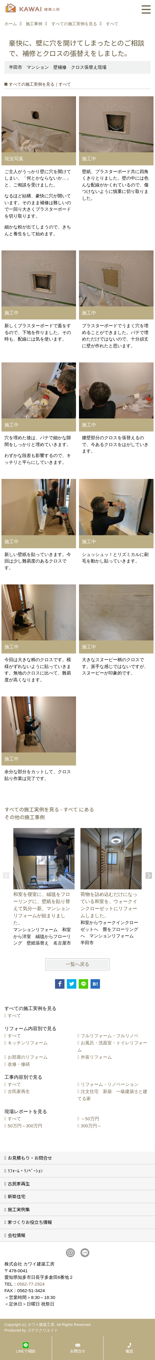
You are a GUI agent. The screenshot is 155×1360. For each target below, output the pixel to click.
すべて (14, 1015)
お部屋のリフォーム (28, 1056)
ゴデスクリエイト (42, 1330)
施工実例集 (19, 1209)
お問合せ (77, 1351)
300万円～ (91, 1125)
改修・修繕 (19, 1064)
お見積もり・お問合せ (30, 1158)
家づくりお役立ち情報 (30, 1222)
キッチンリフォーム (28, 1042)
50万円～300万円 (25, 1125)
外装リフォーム (96, 1056)
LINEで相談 (25, 1351)
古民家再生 (19, 1091)
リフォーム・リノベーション (109, 1084)
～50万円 (90, 1118)
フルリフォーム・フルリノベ (109, 1035)
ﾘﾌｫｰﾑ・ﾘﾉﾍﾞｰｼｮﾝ (25, 1170)
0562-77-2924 (31, 1284)
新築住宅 (16, 1196)
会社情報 (16, 1235)
